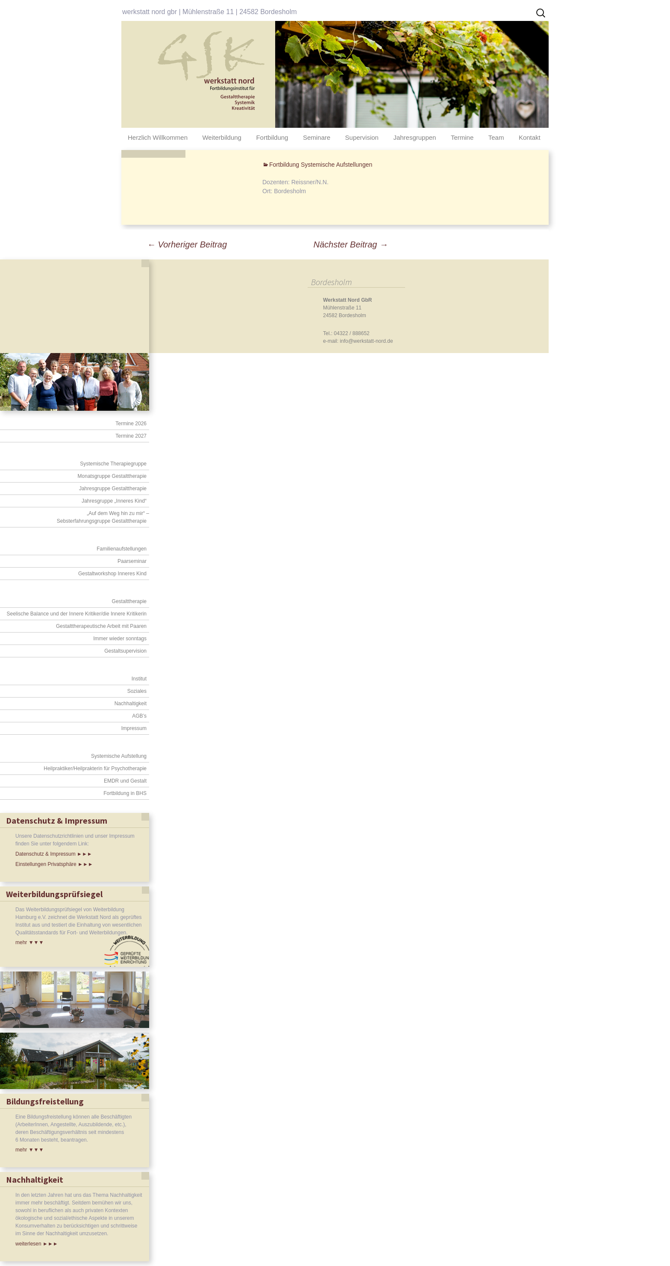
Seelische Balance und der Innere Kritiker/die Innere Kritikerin (76, 614)
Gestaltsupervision (125, 651)
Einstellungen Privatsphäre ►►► (54, 864)
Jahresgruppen (414, 137)
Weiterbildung (221, 137)
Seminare (316, 137)
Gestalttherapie (129, 601)
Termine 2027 (131, 436)
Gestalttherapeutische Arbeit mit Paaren (101, 626)
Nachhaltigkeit (131, 704)
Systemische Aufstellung (119, 756)
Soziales (137, 691)
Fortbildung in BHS (125, 793)
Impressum (134, 728)
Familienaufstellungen (122, 549)
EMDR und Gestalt (125, 781)
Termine (462, 137)
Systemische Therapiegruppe (113, 464)
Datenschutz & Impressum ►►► (53, 854)
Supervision (362, 137)
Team (496, 137)
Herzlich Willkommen (158, 137)
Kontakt (530, 137)
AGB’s (139, 716)
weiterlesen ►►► (36, 1244)
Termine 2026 (131, 424)
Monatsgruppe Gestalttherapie (112, 476)
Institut (139, 679)
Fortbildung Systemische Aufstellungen (320, 164)
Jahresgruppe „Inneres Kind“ (114, 501)
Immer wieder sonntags (120, 639)
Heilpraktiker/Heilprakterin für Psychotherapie (95, 768)
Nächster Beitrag (351, 244)
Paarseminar (132, 561)
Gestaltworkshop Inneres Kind (112, 574)
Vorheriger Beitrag (187, 244)
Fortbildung (272, 137)
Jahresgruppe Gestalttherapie (113, 489)
